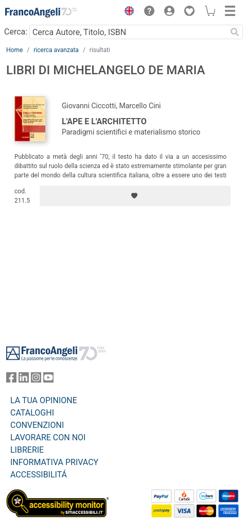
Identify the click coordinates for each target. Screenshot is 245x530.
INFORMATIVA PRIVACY (54, 462)
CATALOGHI (32, 413)
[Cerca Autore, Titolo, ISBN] (127, 32)
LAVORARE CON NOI (47, 437)
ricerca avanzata (56, 50)
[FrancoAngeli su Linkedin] (24, 380)
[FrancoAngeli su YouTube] (48, 380)
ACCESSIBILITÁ (38, 474)
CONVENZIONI (37, 425)
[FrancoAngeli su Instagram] (36, 380)
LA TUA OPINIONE (43, 400)
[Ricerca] (234, 32)
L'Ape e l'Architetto (104, 121)
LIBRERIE (27, 450)
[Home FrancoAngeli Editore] (41, 12)
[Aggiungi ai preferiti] (135, 196)
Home (14, 50)
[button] (126, 12)
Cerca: (15, 32)
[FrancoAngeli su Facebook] (11, 380)
